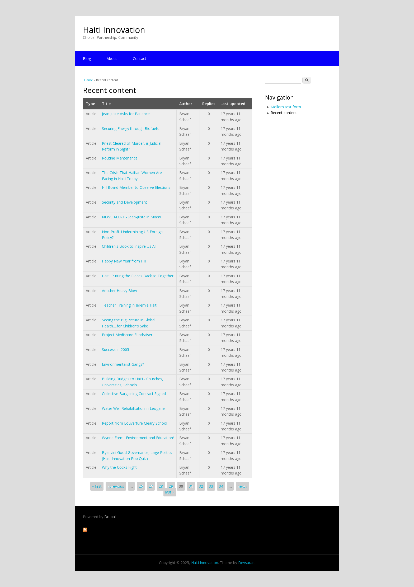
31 (191, 486)
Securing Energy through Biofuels (130, 128)
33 (211, 486)
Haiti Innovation (114, 29)
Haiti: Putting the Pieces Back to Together (137, 275)
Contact (139, 58)
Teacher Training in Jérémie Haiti (129, 305)
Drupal (110, 516)
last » (169, 492)
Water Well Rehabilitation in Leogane (133, 408)
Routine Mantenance (120, 158)
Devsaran (246, 562)
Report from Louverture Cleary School (134, 423)
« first (97, 486)
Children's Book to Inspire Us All (129, 246)
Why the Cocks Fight (119, 467)
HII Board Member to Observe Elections (136, 187)
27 (151, 486)
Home (88, 80)
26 (141, 486)
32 (201, 486)
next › (242, 486)
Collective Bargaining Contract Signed (134, 393)
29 (171, 486)
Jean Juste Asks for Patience (126, 113)
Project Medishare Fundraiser (127, 334)
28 (161, 486)
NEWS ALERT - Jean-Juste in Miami (131, 216)
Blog (87, 58)
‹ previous (115, 486)
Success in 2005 (115, 349)
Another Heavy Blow (119, 290)
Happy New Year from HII (124, 261)
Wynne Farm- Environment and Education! (138, 437)
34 (221, 486)
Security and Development (124, 202)
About (112, 58)
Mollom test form (286, 106)
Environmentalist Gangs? (123, 364)
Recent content (284, 112)
